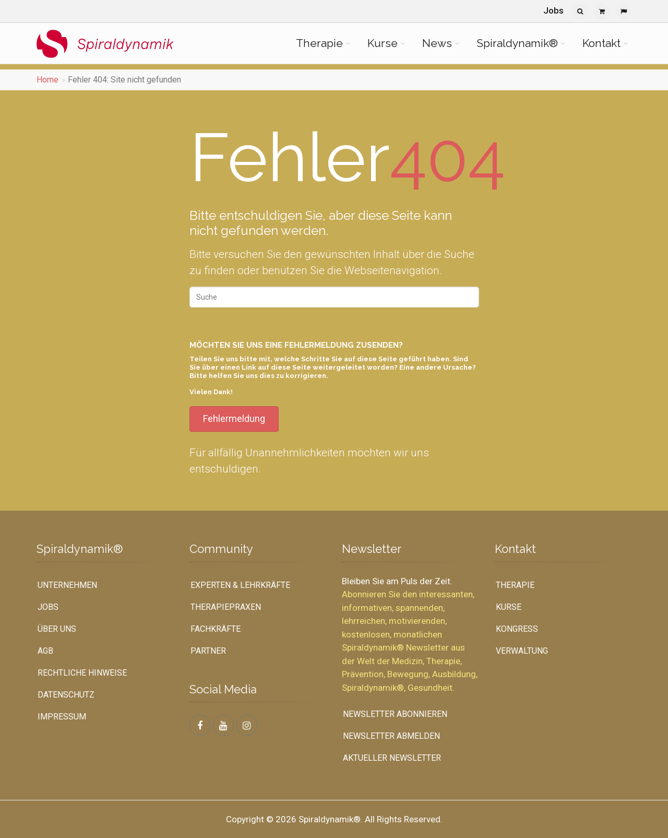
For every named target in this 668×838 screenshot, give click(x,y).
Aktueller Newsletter (392, 758)
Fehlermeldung (234, 418)
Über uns (57, 629)
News (437, 43)
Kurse (382, 43)
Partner (208, 651)
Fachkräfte (215, 629)
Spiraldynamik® (517, 43)
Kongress (517, 629)
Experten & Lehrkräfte (240, 585)
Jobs (553, 10)
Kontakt (601, 43)
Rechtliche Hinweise (82, 673)
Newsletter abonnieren (395, 714)
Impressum (62, 717)
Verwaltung (522, 651)
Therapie (319, 43)
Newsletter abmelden (391, 736)
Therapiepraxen (225, 607)
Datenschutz (66, 695)
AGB (45, 651)
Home (47, 80)
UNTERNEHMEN (67, 585)
